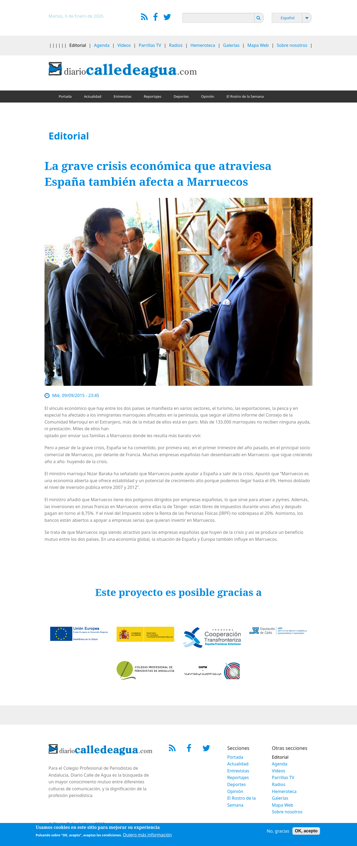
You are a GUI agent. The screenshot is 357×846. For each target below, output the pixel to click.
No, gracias (278, 832)
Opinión (207, 96)
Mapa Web (258, 45)
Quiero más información (147, 836)
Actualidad (92, 96)
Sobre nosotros (292, 45)
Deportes (181, 96)
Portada (65, 96)
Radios (176, 45)
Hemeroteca (202, 45)
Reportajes (152, 96)
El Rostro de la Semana (245, 96)
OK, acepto (306, 832)
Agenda (102, 45)
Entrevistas (123, 96)
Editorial (77, 45)
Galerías (231, 45)
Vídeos (124, 45)
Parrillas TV (150, 45)
